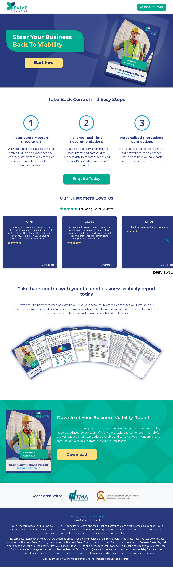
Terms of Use (96, 518)
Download (76, 456)
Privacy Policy (78, 518)
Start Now (43, 63)
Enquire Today (86, 180)
